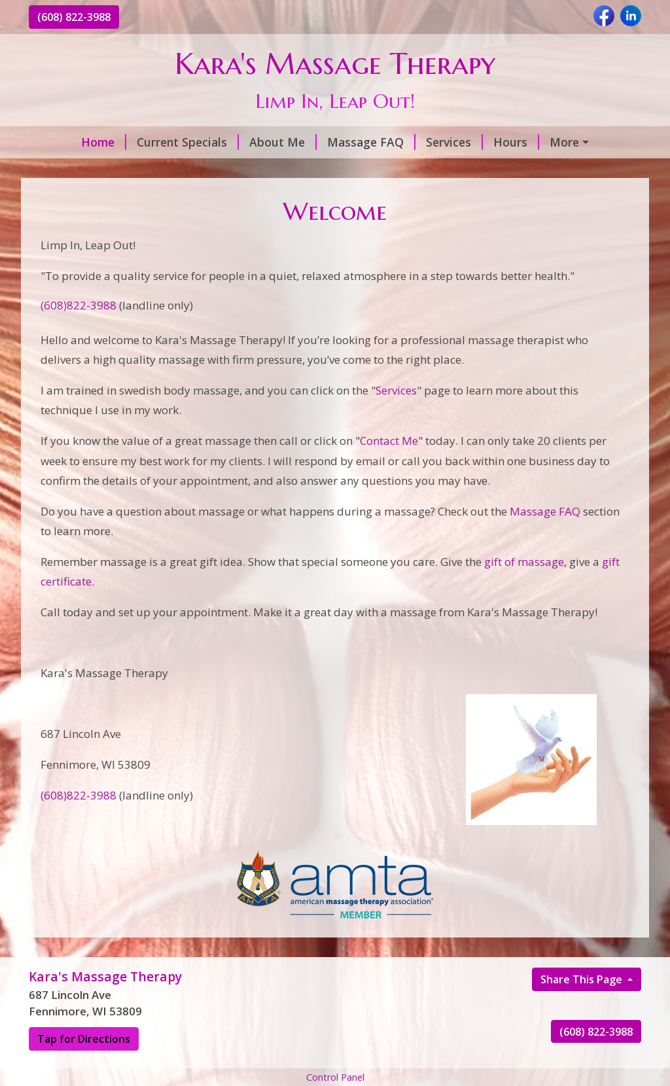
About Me (283, 142)
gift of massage (523, 561)
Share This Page (582, 979)
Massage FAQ (371, 142)
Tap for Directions (83, 1039)
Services (454, 142)
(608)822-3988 (78, 305)
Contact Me (389, 440)
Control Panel (335, 1077)
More (564, 142)
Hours (516, 142)
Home (103, 142)
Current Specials (188, 142)
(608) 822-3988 (74, 17)
